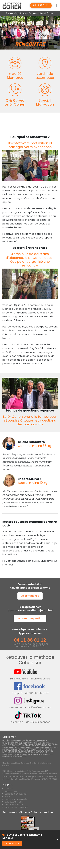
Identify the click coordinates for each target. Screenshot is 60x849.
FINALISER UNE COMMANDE (16, 807)
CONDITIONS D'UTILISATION (16, 794)
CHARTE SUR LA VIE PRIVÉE (16, 799)
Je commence (30, 596)
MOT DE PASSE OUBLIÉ (14, 804)
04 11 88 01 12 (40, 5)
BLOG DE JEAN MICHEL (14, 802)
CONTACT (9, 788)
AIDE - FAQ (9, 796)
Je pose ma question (30, 618)
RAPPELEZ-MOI (11, 791)
